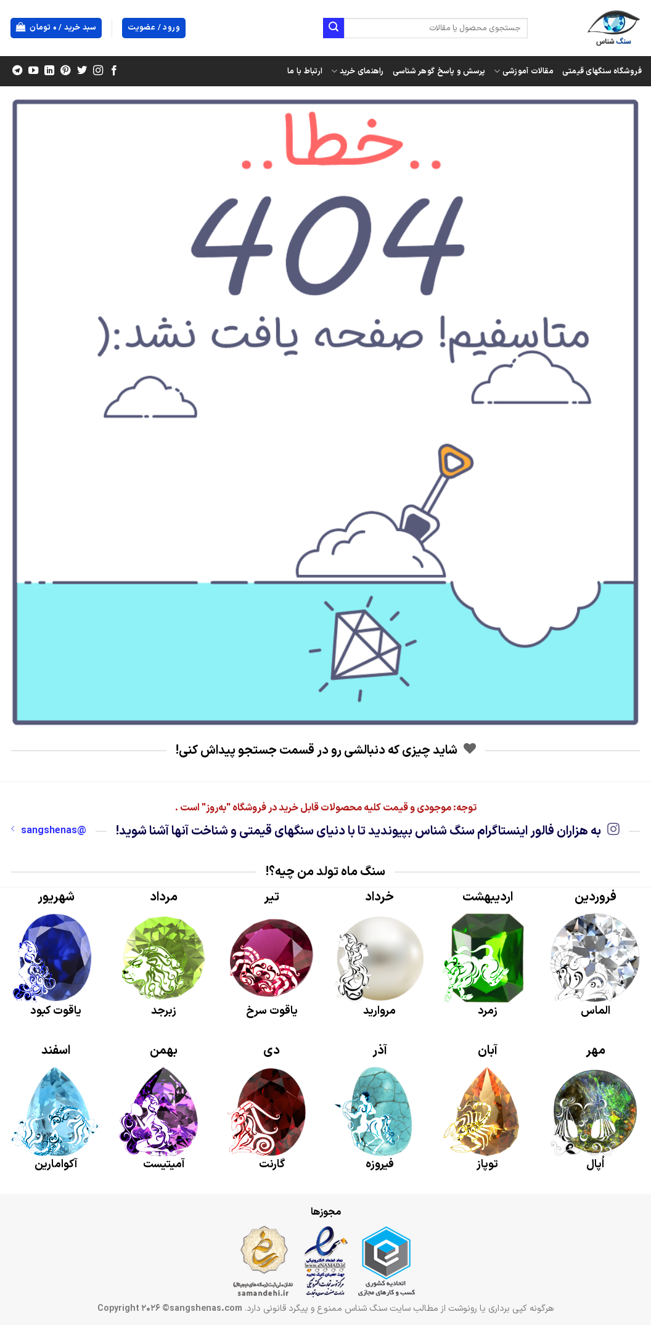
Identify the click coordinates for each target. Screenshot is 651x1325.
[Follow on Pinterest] (65, 70)
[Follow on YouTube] (33, 70)
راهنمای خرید (357, 71)
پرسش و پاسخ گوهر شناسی (439, 71)
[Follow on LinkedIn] (49, 70)
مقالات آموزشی (524, 71)
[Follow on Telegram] (17, 70)
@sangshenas (48, 830)
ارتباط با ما (304, 71)
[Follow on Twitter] (81, 70)
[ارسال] (333, 28)
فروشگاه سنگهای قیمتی (602, 71)
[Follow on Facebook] (113, 70)
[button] (56, 28)
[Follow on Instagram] (97, 70)
